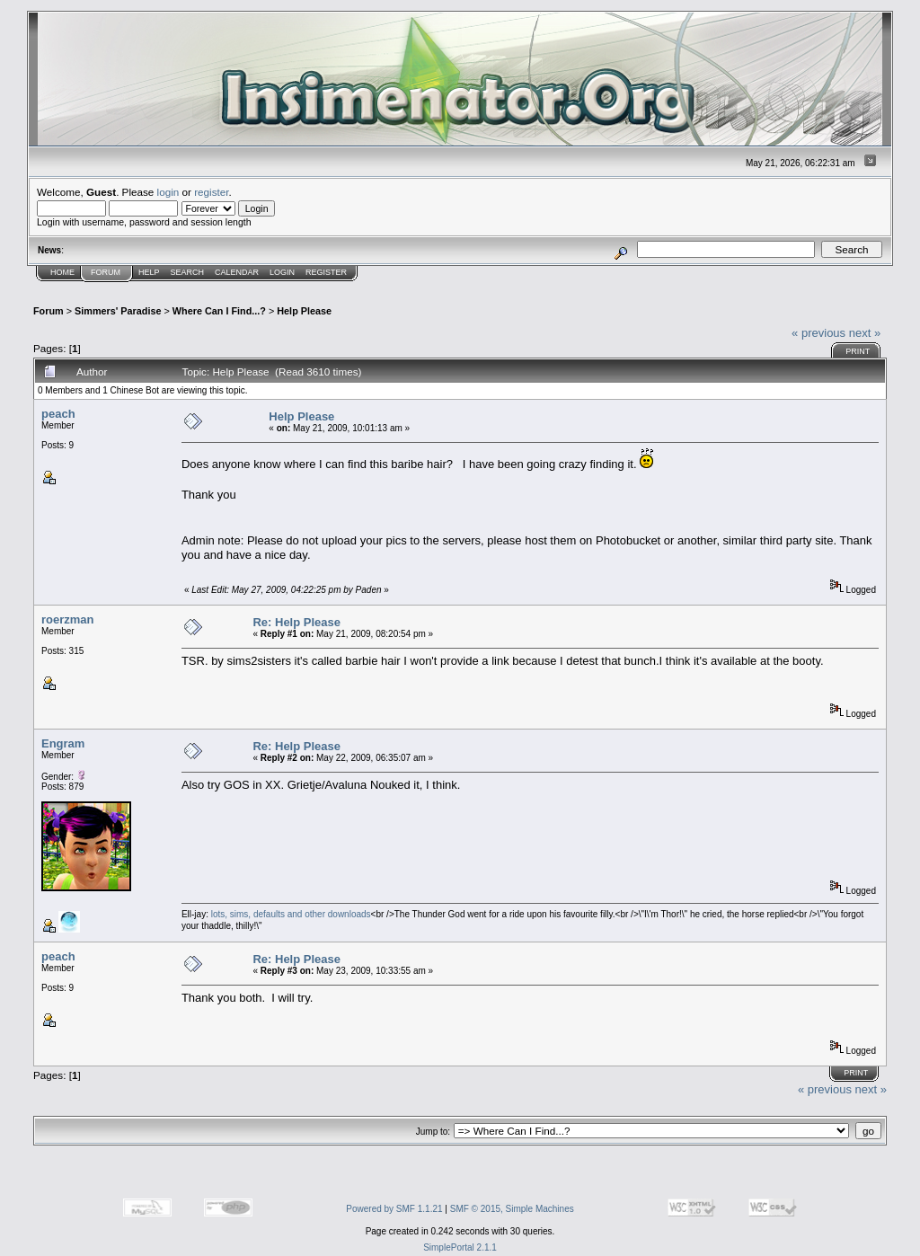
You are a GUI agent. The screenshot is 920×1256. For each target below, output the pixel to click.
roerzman (67, 619)
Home (62, 272)
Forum (105, 272)
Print (857, 351)
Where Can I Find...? (219, 310)
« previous (818, 333)
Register (326, 272)
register (211, 192)
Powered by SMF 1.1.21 (394, 1209)
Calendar (237, 272)
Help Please (304, 310)
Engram (62, 743)
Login (282, 272)
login (168, 192)
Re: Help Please (296, 622)
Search (188, 272)
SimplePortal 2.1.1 (460, 1247)
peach (58, 413)
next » (864, 333)
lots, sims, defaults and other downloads (291, 914)
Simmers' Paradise (118, 310)
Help (149, 272)
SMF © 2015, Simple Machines (512, 1209)
